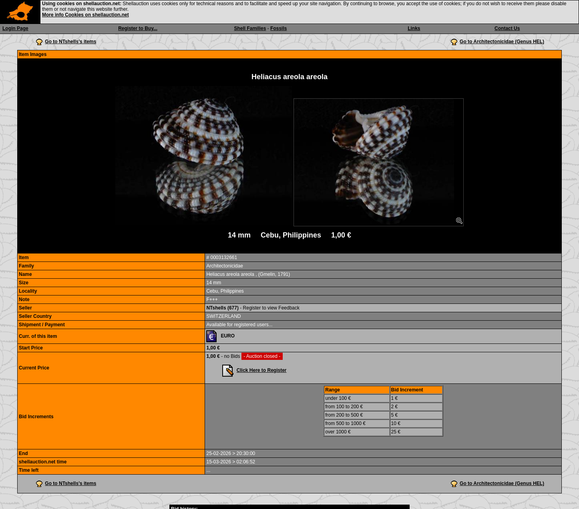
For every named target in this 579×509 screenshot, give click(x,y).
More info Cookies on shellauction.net (85, 15)
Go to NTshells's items (70, 41)
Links (414, 28)
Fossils (278, 28)
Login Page (15, 28)
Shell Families (250, 28)
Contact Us (507, 28)
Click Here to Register (262, 370)
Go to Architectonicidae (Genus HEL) (502, 41)
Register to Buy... (137, 28)
